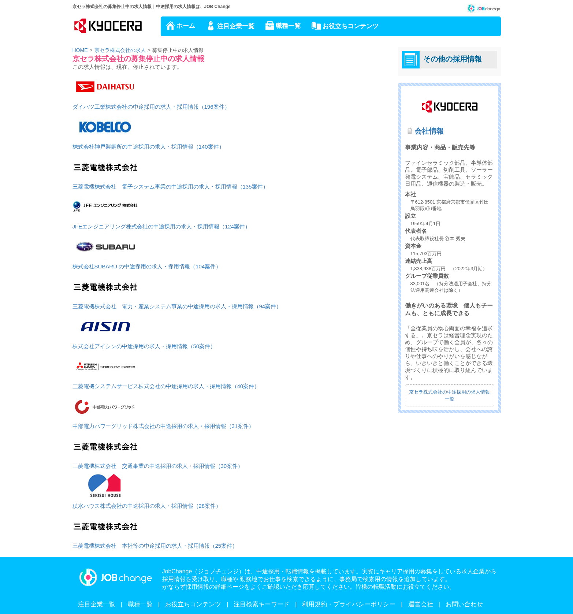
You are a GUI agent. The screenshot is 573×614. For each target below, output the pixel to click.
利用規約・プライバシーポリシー (348, 604)
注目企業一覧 (235, 26)
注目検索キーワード (262, 604)
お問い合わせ (464, 604)
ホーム (185, 25)
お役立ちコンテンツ (351, 26)
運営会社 (420, 604)
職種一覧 (288, 25)
